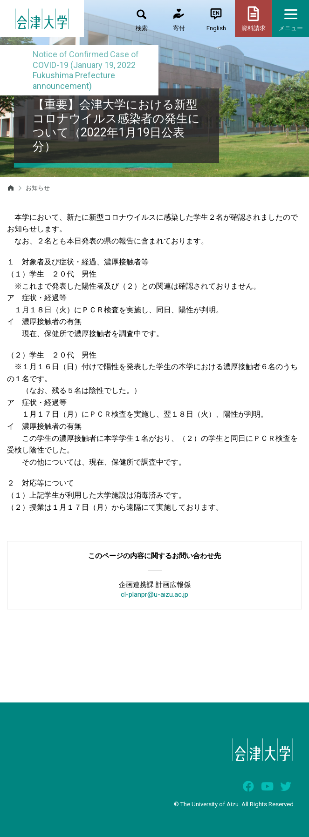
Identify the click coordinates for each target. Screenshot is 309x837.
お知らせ (38, 187)
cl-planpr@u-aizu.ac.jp (154, 594)
